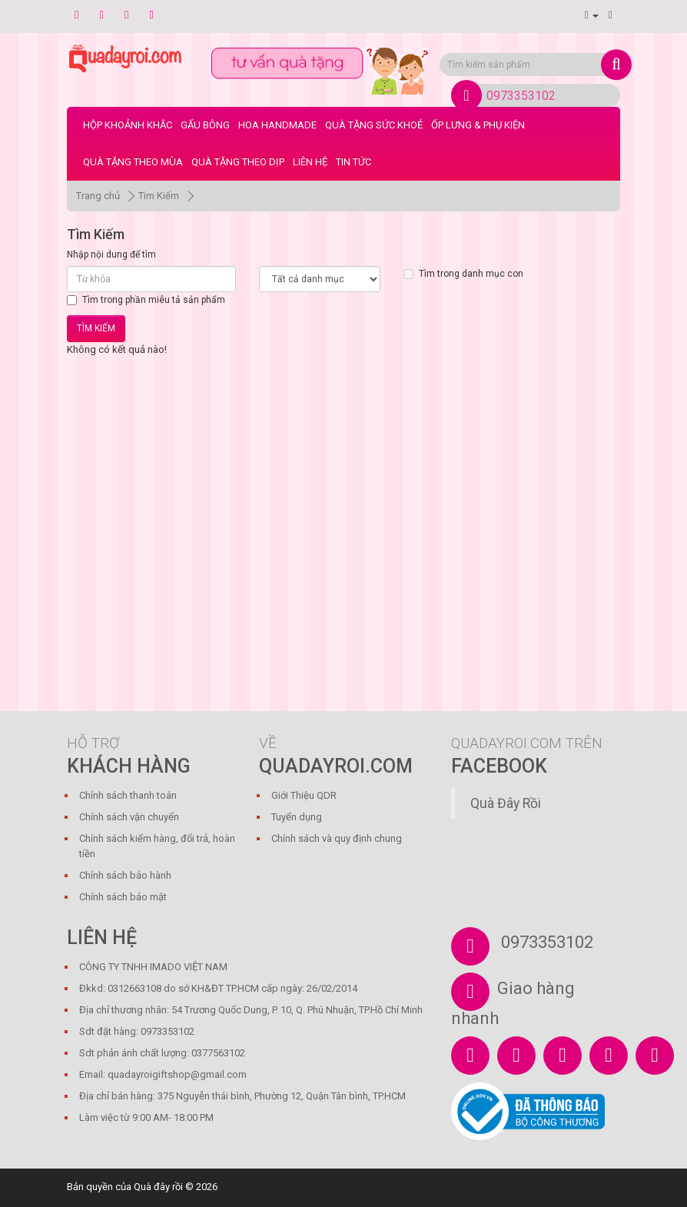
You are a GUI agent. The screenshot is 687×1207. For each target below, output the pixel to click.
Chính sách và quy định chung (336, 838)
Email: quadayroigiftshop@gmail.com (163, 1074)
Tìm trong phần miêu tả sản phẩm (146, 299)
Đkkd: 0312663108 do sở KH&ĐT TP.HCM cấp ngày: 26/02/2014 (218, 988)
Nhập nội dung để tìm (111, 254)
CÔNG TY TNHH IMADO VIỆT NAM (153, 967)
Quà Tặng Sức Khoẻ (374, 125)
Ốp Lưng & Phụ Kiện (478, 125)
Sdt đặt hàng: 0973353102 (136, 1031)
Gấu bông (205, 125)
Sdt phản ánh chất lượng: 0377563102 (162, 1053)
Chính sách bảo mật (123, 897)
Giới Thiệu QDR (304, 795)
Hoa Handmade (277, 125)
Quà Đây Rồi (505, 803)
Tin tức (353, 162)
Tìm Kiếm (158, 195)
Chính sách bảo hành (125, 875)
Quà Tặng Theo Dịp (237, 162)
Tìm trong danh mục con (463, 273)
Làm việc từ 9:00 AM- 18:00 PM (146, 1117)
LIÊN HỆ (310, 162)
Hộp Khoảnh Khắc (127, 125)
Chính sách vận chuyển (129, 817)
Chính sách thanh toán (128, 795)
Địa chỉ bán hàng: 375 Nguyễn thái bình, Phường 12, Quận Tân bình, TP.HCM (242, 1096)
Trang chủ (98, 195)
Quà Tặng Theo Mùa (133, 162)
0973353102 (521, 95)
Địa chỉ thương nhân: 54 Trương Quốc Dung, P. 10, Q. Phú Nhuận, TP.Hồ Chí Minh (251, 1010)
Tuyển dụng (296, 817)
